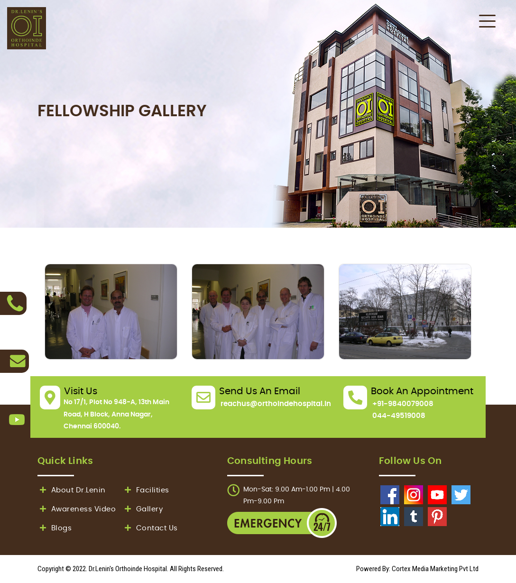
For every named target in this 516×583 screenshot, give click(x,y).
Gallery (142, 509)
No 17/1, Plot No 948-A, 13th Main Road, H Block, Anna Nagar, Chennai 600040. (116, 414)
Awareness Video (76, 509)
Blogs (54, 528)
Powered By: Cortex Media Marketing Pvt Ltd (417, 568)
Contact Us (150, 528)
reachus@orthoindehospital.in (276, 403)
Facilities (145, 490)
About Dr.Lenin (71, 490)
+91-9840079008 (402, 403)
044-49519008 (398, 415)
